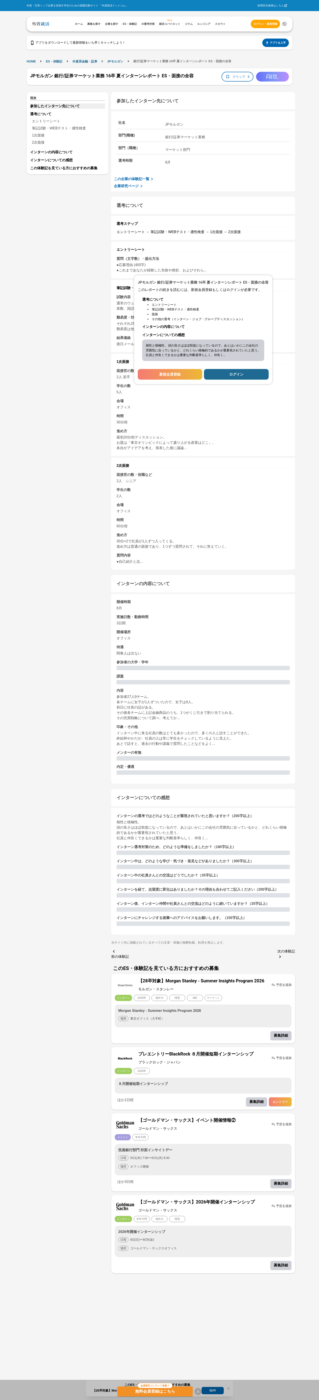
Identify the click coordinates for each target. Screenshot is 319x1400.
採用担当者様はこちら (270, 5)
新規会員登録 (170, 374)
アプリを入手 (275, 43)
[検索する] (284, 24)
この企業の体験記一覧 (134, 179)
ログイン (236, 374)
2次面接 (38, 142)
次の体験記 (286, 954)
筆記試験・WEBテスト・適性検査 (59, 128)
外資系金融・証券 (84, 61)
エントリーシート (46, 121)
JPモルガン (115, 61)
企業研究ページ (129, 186)
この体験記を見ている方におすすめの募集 (63, 168)
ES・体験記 (54, 61)
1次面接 (38, 135)
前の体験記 (120, 953)
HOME (31, 61)
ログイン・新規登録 (265, 23)
